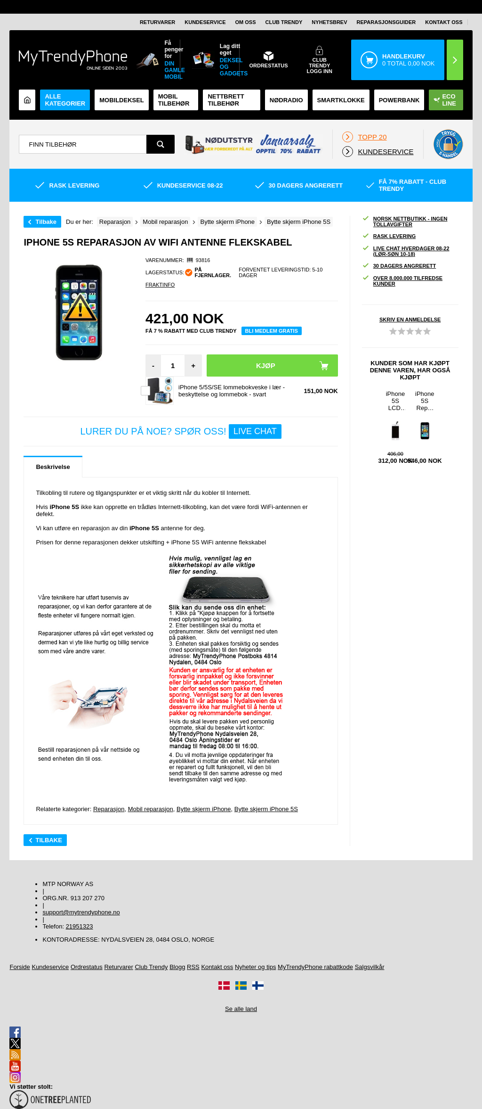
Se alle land (241, 1008)
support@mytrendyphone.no (81, 912)
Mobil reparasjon (150, 809)
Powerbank (399, 100)
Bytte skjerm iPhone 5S (266, 809)
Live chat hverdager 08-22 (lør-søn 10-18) (406, 251)
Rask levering (389, 236)
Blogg (177, 966)
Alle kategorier (65, 100)
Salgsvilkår (370, 966)
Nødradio (286, 100)
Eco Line (445, 100)
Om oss (245, 22)
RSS (193, 966)
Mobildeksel (121, 100)
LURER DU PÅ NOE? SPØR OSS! (180, 431)
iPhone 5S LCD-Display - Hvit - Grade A (395, 400)
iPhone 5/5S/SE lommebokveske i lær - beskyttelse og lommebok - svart (231, 391)
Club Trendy (284, 22)
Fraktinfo (160, 285)
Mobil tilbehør (173, 100)
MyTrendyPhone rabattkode (315, 966)
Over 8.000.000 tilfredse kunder (402, 281)
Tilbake (45, 221)
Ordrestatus (87, 966)
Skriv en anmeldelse (410, 319)
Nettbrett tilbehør (226, 100)
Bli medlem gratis (271, 331)
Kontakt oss (443, 22)
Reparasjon (109, 809)
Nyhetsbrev (329, 22)
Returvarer (157, 22)
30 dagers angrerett (399, 266)
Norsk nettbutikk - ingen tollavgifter (405, 221)
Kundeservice (205, 22)
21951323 (79, 926)
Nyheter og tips (255, 966)
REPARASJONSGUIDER (386, 22)
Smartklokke (341, 100)
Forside (19, 966)
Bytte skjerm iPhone (204, 809)
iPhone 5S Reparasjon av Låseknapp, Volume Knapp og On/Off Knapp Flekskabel (424, 400)
